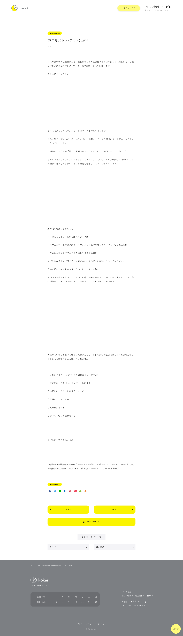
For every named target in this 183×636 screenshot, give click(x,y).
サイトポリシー (100, 624)
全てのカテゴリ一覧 (91, 537)
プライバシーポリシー (85, 624)
